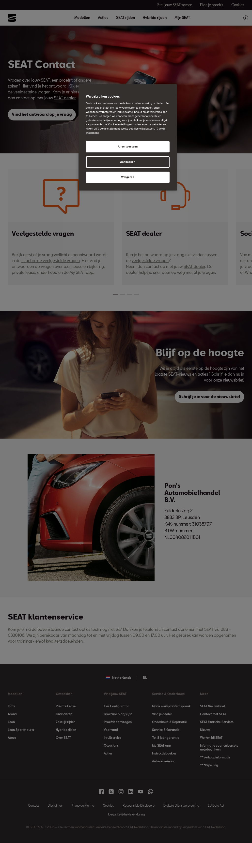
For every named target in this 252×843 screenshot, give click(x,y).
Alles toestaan (128, 146)
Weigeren (127, 177)
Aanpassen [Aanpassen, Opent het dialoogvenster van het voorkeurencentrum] (127, 161)
